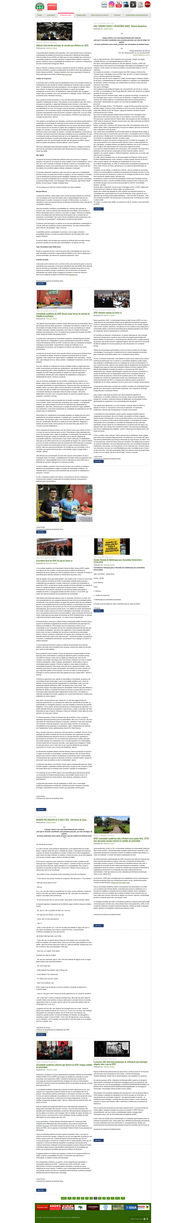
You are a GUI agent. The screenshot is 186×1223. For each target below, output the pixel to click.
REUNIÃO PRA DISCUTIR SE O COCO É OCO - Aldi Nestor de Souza (61, 819)
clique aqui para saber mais (120, 882)
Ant (69, 1198)
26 (108, 1198)
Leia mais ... (41, 283)
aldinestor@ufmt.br (42, 1032)
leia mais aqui (67, 74)
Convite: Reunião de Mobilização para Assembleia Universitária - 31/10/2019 (118, 561)
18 (74, 1198)
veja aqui (46, 1126)
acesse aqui (73, 274)
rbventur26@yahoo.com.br (141, 55)
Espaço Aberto (108, 29)
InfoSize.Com (76, 1217)
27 (112, 1198)
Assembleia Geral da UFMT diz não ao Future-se (54, 560)
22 (91, 1198)
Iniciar (64, 1198)
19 (78, 1198)
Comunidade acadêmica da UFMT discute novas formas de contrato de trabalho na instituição (63, 315)
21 (87, 1198)
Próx (117, 1198)
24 (99, 1198)
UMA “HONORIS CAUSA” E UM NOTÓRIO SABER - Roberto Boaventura (120, 26)
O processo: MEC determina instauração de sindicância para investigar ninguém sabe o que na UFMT (120, 1063)
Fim (123, 1198)
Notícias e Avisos (51, 48)
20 (82, 1198)
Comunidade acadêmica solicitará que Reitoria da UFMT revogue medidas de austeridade (64, 1066)
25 (104, 1198)
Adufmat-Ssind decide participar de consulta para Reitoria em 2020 (62, 45)
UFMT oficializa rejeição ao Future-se (108, 312)
